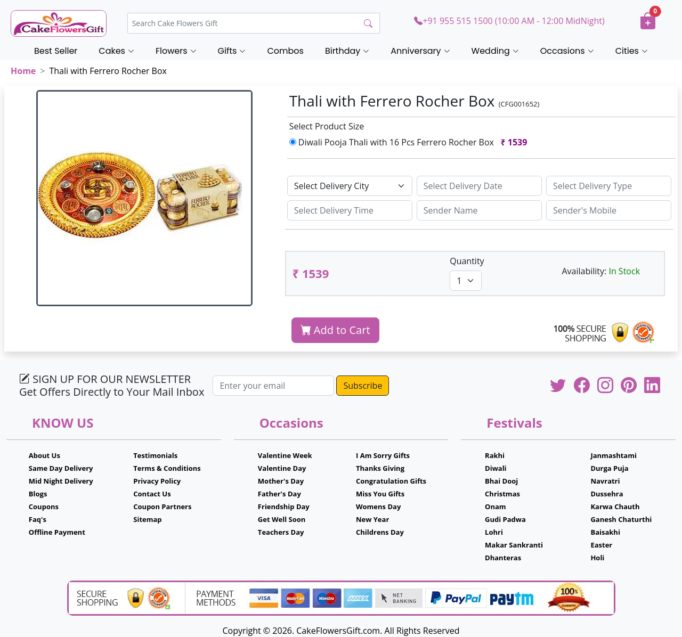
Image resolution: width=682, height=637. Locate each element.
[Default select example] (349, 186)
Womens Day (378, 506)
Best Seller (55, 51)
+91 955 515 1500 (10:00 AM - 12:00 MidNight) (509, 21)
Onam (495, 506)
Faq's (37, 519)
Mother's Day (281, 481)
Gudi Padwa (505, 519)
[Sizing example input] (479, 186)
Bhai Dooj (501, 481)
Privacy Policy (157, 481)
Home (23, 71)
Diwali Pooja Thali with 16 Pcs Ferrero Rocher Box (410, 142)
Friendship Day (284, 506)
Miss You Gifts (380, 494)
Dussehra (606, 494)
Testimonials (155, 455)
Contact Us (151, 494)
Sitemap (147, 519)
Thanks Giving (380, 468)
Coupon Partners (162, 506)
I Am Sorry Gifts (383, 455)
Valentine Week (285, 455)
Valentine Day (282, 468)
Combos (285, 51)
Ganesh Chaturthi (621, 519)
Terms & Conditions (167, 468)
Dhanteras (503, 557)
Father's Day (279, 494)
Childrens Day (380, 532)
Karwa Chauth (614, 506)
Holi (597, 557)
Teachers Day (281, 532)
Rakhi (495, 455)
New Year (372, 519)
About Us (44, 455)
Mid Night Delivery (61, 481)
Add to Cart (335, 330)
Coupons (44, 506)
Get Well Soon (281, 519)
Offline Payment (57, 532)
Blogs (38, 494)
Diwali (496, 468)
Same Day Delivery (61, 468)
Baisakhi (605, 532)
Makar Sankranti (514, 545)
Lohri (494, 532)
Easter (601, 545)
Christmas (502, 494)
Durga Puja (609, 468)
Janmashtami (613, 455)
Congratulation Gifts (391, 481)
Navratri (605, 481)
